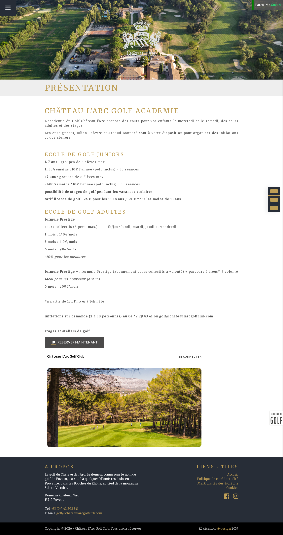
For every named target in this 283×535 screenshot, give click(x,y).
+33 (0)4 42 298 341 (64, 509)
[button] (74, 342)
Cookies (232, 488)
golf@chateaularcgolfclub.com (79, 513)
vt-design (223, 528)
